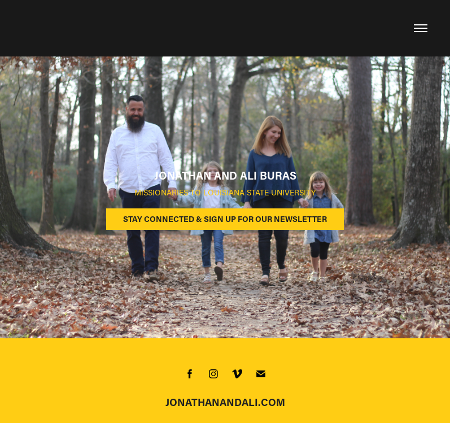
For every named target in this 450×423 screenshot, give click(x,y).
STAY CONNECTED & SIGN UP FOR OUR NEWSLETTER (225, 218)
